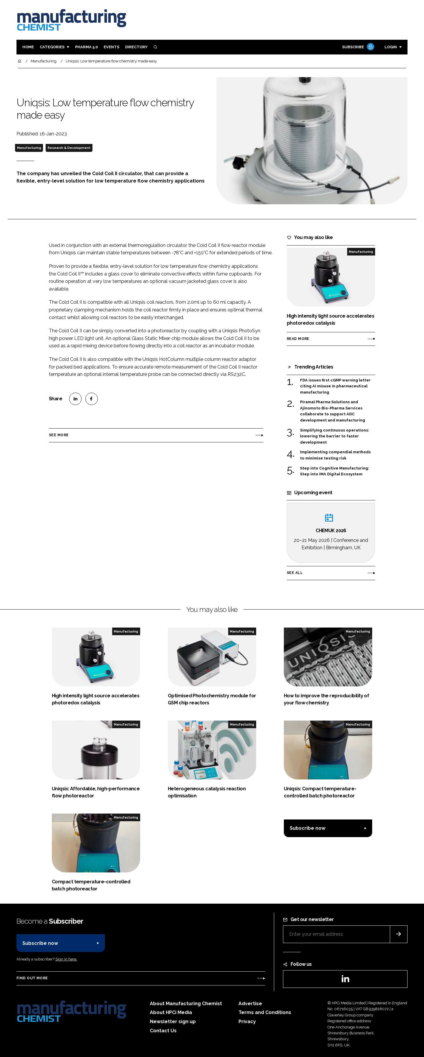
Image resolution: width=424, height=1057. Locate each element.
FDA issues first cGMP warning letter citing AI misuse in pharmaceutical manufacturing (335, 386)
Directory (136, 47)
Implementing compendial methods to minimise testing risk (335, 454)
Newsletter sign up (173, 1021)
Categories (52, 47)
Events (111, 47)
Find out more (32, 978)
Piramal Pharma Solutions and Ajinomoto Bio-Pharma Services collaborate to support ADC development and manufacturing (332, 411)
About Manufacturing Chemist (186, 1003)
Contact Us (163, 1030)
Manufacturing (29, 148)
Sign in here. (66, 959)
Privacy (247, 1021)
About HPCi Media (171, 1012)
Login (391, 47)
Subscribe (357, 47)
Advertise (250, 1003)
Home (28, 47)
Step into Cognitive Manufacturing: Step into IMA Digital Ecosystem (334, 471)
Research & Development (69, 148)
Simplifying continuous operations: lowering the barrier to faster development (334, 436)
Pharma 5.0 (86, 47)
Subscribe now (307, 828)
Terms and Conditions (264, 1012)
